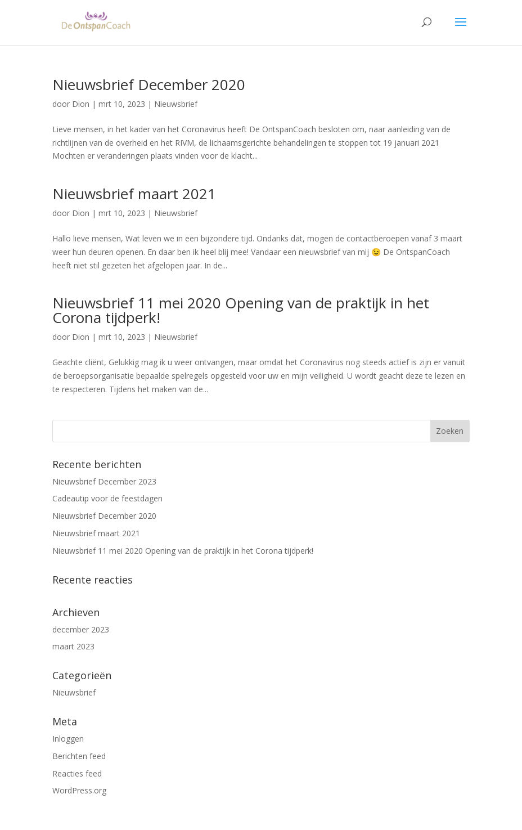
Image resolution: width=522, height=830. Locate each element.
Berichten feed (79, 756)
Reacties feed (77, 773)
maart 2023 (73, 646)
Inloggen (68, 738)
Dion (80, 103)
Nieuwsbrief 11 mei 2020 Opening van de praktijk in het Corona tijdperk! (240, 310)
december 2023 (80, 629)
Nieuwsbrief (175, 103)
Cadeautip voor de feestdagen (107, 498)
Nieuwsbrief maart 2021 (134, 193)
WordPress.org (79, 790)
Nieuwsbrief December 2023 (104, 481)
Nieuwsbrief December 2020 (148, 84)
